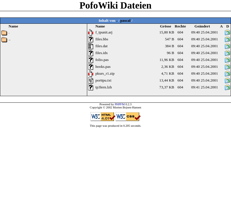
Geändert (202, 26)
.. (10, 39)
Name (100, 26)
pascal (125, 20)
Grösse (165, 26)
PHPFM (120, 104)
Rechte (180, 26)
